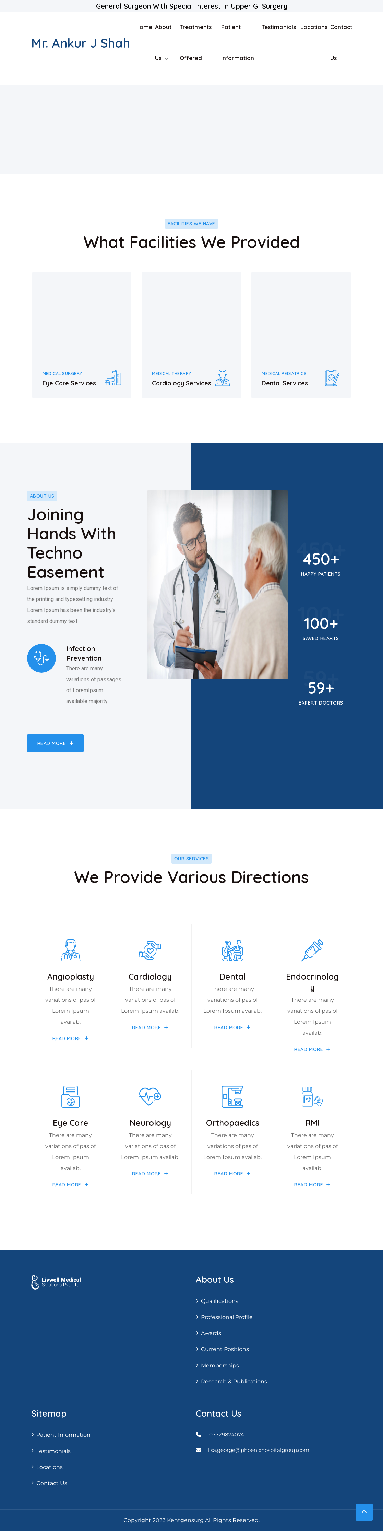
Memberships (220, 1365)
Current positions (225, 1349)
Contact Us (51, 1483)
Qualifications (219, 1301)
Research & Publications (234, 1381)
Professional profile (227, 1317)
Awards (211, 1333)
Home (143, 26)
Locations (313, 26)
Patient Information (63, 1435)
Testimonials (280, 26)
